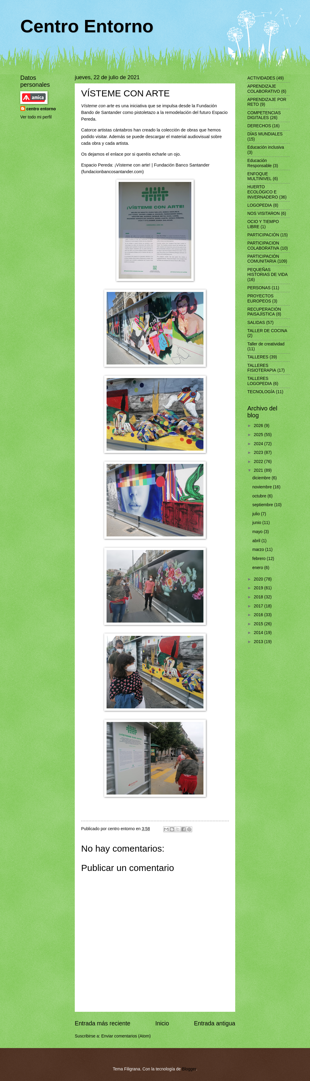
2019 (259, 588)
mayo (258, 531)
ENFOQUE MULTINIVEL (259, 176)
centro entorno (41, 109)
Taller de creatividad (266, 344)
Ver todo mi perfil (36, 117)
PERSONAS (259, 288)
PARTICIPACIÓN (263, 235)
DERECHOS (259, 126)
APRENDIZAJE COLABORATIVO (263, 89)
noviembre (262, 487)
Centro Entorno (86, 26)
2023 (259, 452)
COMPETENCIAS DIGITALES (264, 115)
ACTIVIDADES (261, 78)
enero (258, 567)
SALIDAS (256, 322)
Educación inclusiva (265, 147)
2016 (259, 615)
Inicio (162, 1023)
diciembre (262, 478)
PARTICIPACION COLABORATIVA (263, 246)
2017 (259, 606)
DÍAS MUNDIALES (265, 134)
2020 (259, 579)
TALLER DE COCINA (267, 331)
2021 (259, 470)
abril (257, 541)
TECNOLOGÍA (261, 392)
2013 (259, 641)
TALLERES (258, 357)
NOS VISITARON (263, 213)
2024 (259, 444)
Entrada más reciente (102, 1023)
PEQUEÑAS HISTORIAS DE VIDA (267, 272)
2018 (259, 597)
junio (257, 522)
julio (256, 514)
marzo (258, 549)
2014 (259, 632)
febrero (259, 558)
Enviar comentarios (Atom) (125, 1036)
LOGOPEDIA (259, 205)
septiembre (263, 505)
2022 (259, 461)
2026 (259, 425)
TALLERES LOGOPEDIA (259, 381)
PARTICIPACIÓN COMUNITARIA (263, 259)
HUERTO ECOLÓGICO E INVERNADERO (262, 192)
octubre (260, 496)
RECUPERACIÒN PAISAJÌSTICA (264, 312)
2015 (259, 624)
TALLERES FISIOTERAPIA (261, 368)
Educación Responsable (259, 163)
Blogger (189, 1069)
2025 (259, 434)
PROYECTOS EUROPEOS (260, 298)
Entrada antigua (214, 1023)
